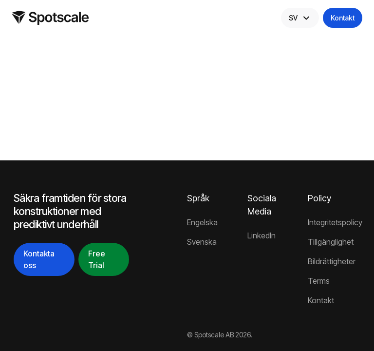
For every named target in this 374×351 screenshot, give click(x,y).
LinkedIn (261, 235)
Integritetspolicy (334, 222)
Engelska (202, 222)
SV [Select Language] (300, 18)
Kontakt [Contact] (343, 18)
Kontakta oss (39, 259)
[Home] (50, 18)
